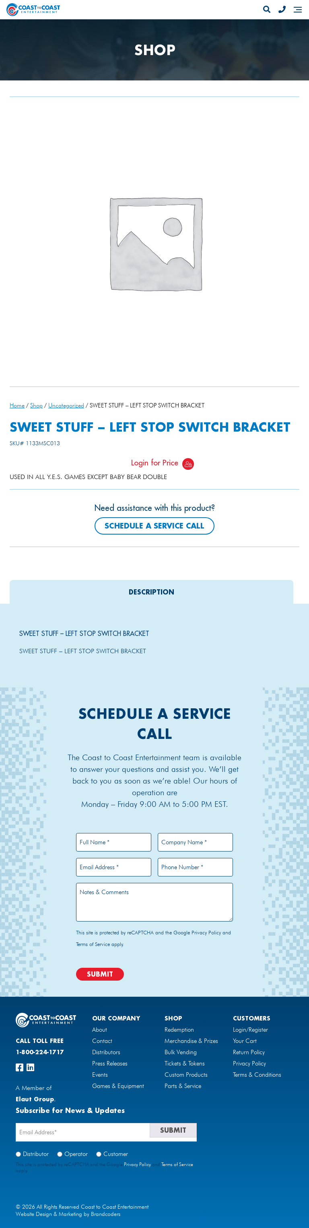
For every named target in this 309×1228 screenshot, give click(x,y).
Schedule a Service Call (154, 526)
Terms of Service (93, 944)
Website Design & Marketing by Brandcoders (68, 1214)
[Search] (266, 9)
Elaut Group (35, 1099)
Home (17, 405)
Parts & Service (183, 1086)
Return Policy (249, 1052)
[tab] (151, 592)
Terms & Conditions (257, 1074)
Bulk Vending (181, 1052)
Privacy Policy (206, 932)
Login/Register (250, 1029)
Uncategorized (66, 405)
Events (100, 1074)
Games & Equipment (118, 1086)
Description (151, 592)
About (99, 1029)
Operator (76, 1154)
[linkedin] (30, 1067)
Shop (36, 405)
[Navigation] (298, 9)
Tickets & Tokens (185, 1063)
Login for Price (154, 462)
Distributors (106, 1052)
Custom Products (186, 1074)
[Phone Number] (282, 9)
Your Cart (245, 1041)
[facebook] (19, 1067)
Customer (115, 1154)
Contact (102, 1041)
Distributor (36, 1154)
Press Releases (110, 1063)
